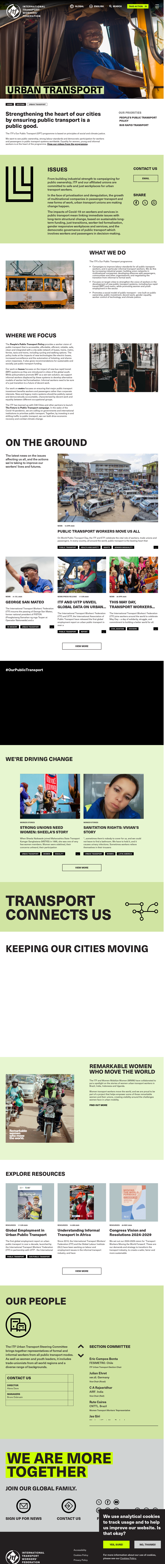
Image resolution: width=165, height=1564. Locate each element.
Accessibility (80, 1550)
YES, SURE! (116, 1544)
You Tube (116, 1502)
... (155, 547)
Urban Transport (30, 627)
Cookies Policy (81, 1555)
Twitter (99, 1502)
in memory (12, 627)
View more (81, 646)
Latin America (125, 854)
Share (139, 195)
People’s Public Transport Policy (138, 119)
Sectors (20, 104)
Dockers (133, 629)
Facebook (108, 1502)
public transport (67, 547)
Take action (136, 6)
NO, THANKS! (148, 1544)
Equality (59, 854)
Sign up (23, 1507)
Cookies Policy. (128, 1558)
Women (46, 854)
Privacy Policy (81, 1560)
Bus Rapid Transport (134, 125)
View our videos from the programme (67, 143)
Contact (69, 1507)
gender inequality (124, 547)
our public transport (39, 1256)
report (84, 631)
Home (9, 104)
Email (145, 178)
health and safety (90, 547)
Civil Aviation (117, 629)
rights (107, 547)
